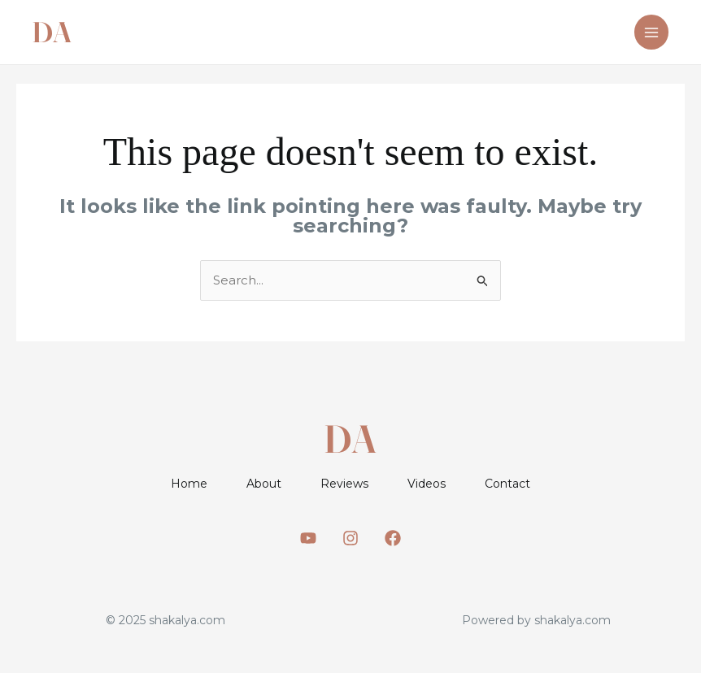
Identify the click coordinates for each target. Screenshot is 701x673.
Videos (426, 483)
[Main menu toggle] (651, 32)
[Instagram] (350, 538)
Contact (507, 483)
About (263, 483)
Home (189, 483)
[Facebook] (393, 538)
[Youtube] (308, 538)
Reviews (344, 483)
